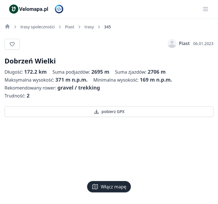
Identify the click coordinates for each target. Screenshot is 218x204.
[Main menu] (205, 9)
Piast (178, 43)
